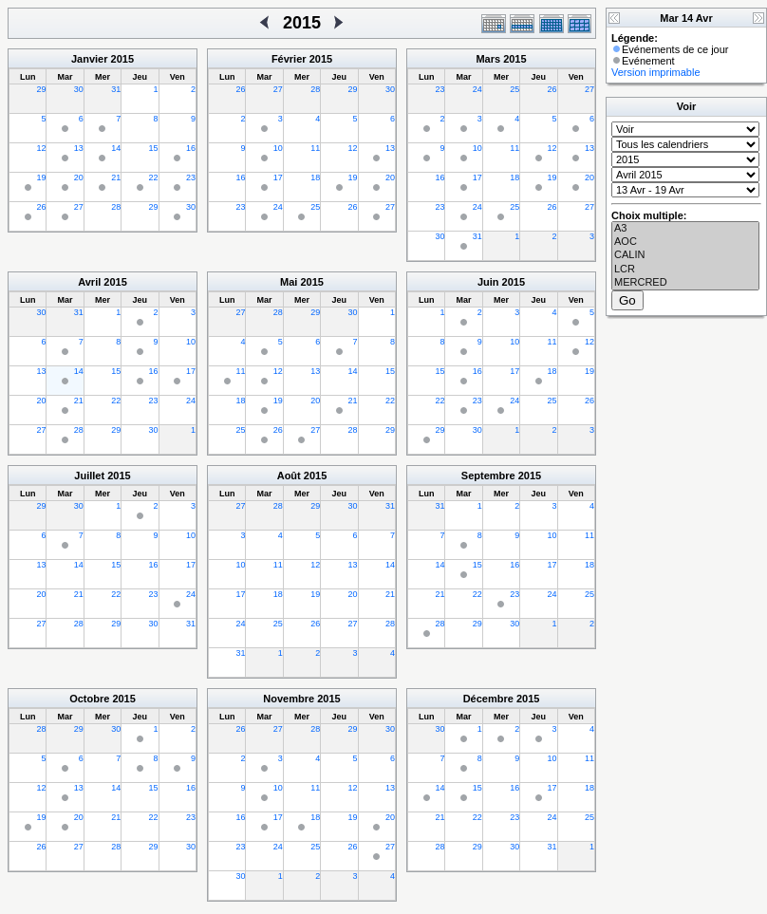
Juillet (89, 475)
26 (41, 207)
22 (154, 177)
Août (289, 475)
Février (289, 59)
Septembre (488, 475)
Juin (488, 282)
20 (79, 177)
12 (41, 148)
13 (79, 148)
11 (315, 148)
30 (79, 89)
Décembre (488, 698)
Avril (89, 282)
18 (315, 177)
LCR (685, 269)
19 (41, 177)
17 (278, 177)
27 (79, 207)
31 (116, 89)
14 (116, 148)
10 (278, 148)
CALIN (685, 255)
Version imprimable (656, 72)
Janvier (89, 59)
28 (116, 207)
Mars (488, 59)
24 (278, 207)
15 (154, 148)
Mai (288, 282)
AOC (685, 242)
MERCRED (685, 282)
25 (315, 207)
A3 (685, 228)
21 (116, 177)
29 (41, 89)
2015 (122, 59)
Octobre (89, 698)
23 (191, 177)
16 (191, 148)
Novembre (288, 698)
